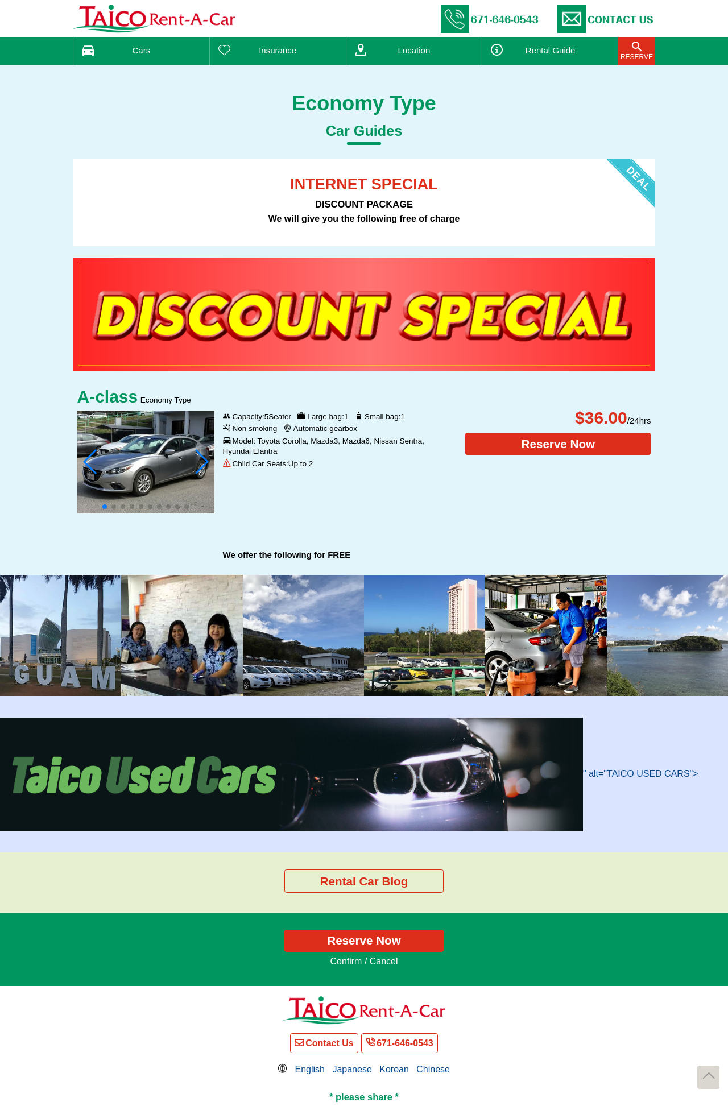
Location (414, 50)
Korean (394, 1069)
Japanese (351, 1069)
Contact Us (329, 1043)
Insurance (277, 50)
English (309, 1069)
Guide (551, 50)
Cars (142, 50)
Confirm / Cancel (364, 961)
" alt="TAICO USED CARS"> (349, 773)
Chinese (433, 1069)
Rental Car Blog (364, 881)
